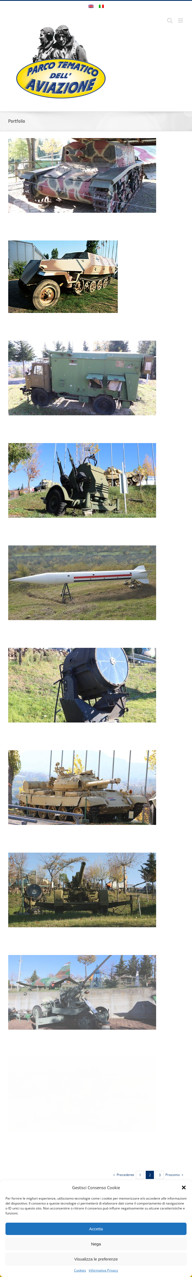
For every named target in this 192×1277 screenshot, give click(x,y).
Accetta (96, 1228)
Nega (96, 1244)
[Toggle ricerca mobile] (170, 20)
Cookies (80, 1270)
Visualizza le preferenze (96, 1259)
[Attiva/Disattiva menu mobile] (181, 20)
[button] (184, 1187)
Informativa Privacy (103, 1270)
